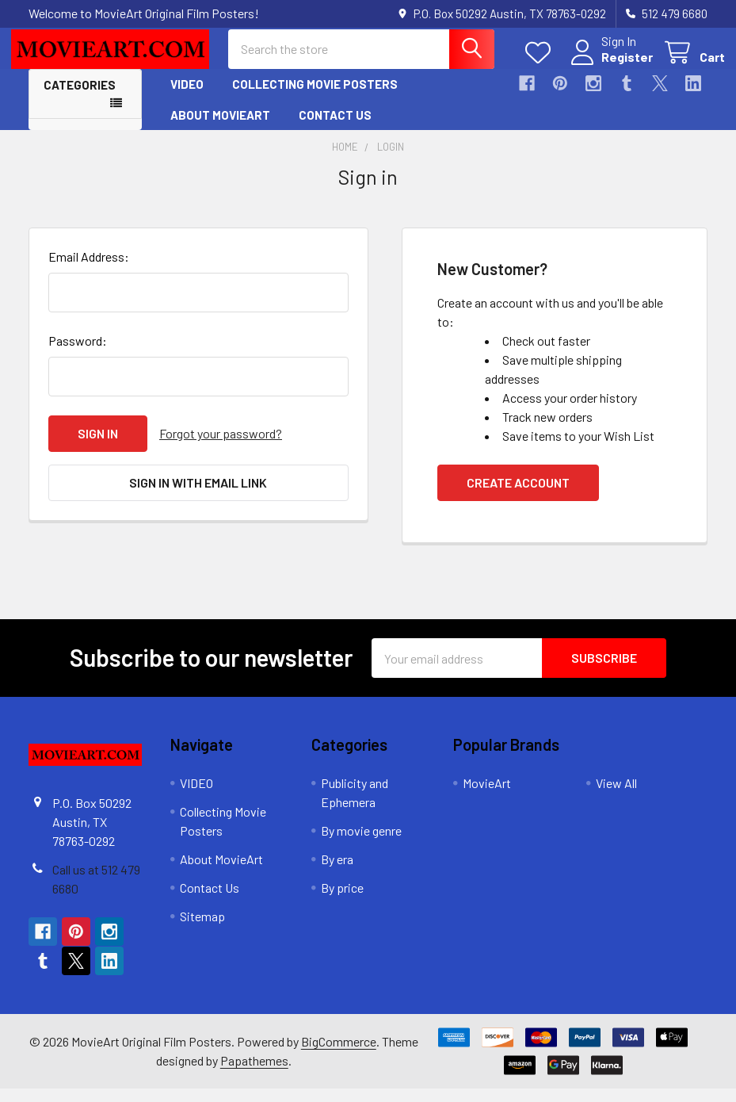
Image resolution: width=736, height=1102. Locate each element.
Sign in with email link (198, 495)
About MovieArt (220, 128)
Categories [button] (80, 98)
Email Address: (88, 269)
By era (337, 872)
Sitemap (202, 929)
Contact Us (335, 128)
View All (616, 796)
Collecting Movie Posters (315, 97)
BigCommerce (338, 1054)
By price (342, 901)
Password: (77, 354)
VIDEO (187, 97)
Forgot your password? (220, 446)
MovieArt (487, 796)
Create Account (518, 495)
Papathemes (254, 1073)
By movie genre (361, 843)
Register (609, 65)
